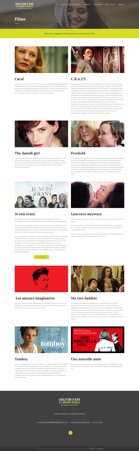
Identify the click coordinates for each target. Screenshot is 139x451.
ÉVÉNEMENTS (98, 4)
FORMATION (87, 4)
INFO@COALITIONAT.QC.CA (80, 422)
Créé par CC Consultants (96, 448)
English (121, 4)
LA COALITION (65, 4)
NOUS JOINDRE (110, 4)
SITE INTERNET (41, 257)
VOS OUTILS (76, 4)
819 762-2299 (97, 422)
